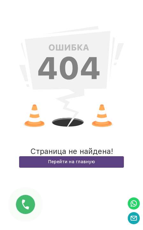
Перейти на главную (71, 161)
